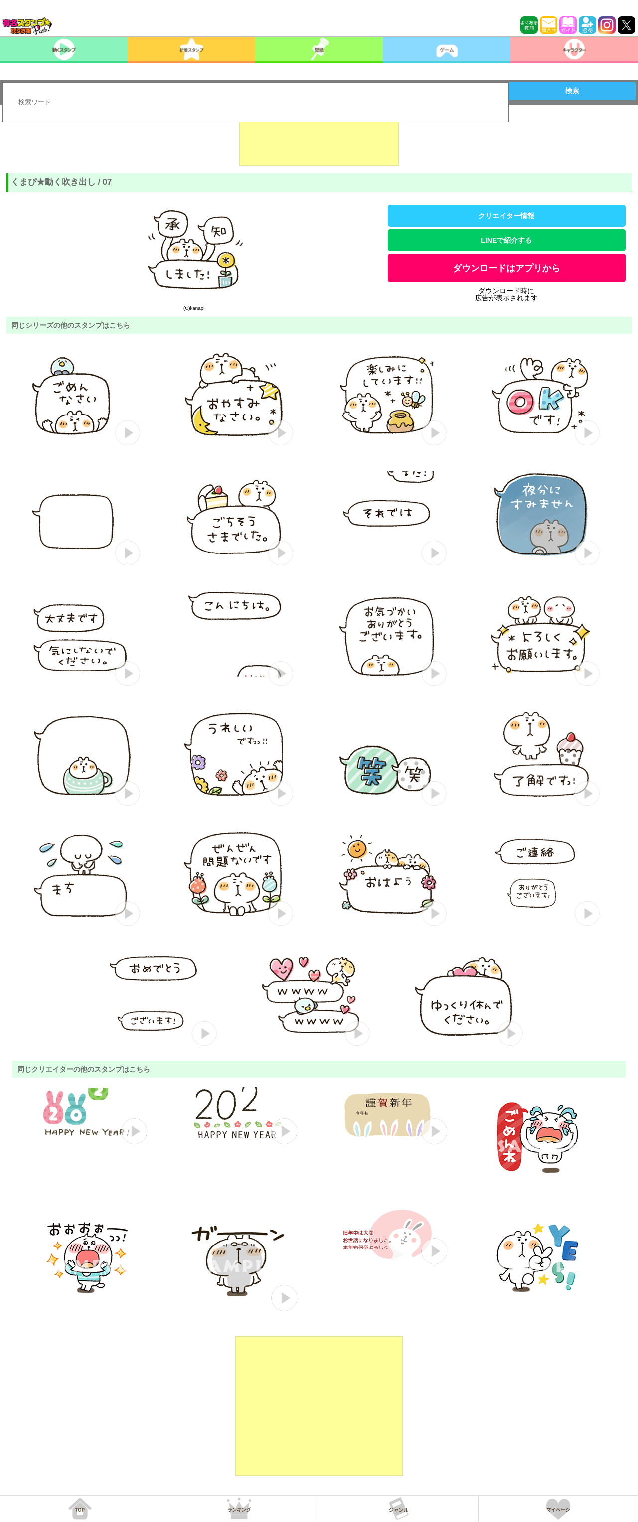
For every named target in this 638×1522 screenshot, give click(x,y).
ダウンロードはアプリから (506, 268)
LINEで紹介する (506, 240)
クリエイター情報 (506, 216)
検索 (572, 91)
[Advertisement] (319, 141)
